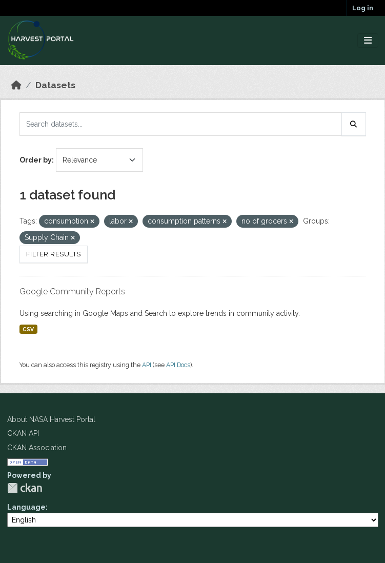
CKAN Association (37, 448)
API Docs (178, 365)
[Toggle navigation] (367, 40)
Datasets (55, 85)
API (146, 365)
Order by (35, 160)
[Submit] (353, 124)
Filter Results (53, 254)
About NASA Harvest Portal (51, 419)
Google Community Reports (72, 291)
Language (26, 507)
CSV (28, 329)
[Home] (16, 85)
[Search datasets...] (180, 124)
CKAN (24, 487)
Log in (362, 8)
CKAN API (23, 433)
